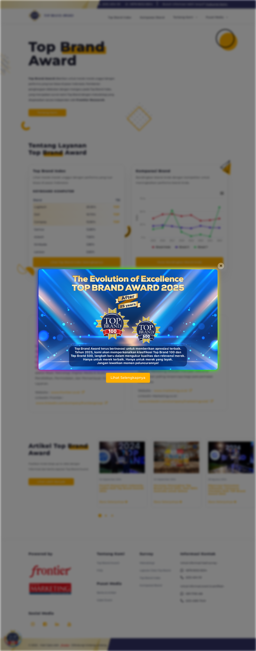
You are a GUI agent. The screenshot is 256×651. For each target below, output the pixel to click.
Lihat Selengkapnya (128, 378)
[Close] (221, 266)
